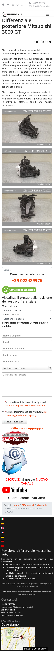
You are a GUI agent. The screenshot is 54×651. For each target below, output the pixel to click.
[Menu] (47, 15)
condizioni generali (29, 583)
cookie (19, 586)
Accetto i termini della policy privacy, (24, 413)
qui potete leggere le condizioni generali (25, 405)
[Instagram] (17, 4)
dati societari (14, 583)
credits (35, 586)
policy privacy (45, 583)
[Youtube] (8, 4)
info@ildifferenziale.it (41, 6)
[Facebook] (3, 4)
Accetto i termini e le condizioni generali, (24, 403)
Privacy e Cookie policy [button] (35, 649)
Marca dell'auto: (10, 306)
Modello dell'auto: (11, 314)
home (4, 583)
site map (27, 586)
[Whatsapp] (22, 4)
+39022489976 (38, 3)
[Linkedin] (13, 4)
